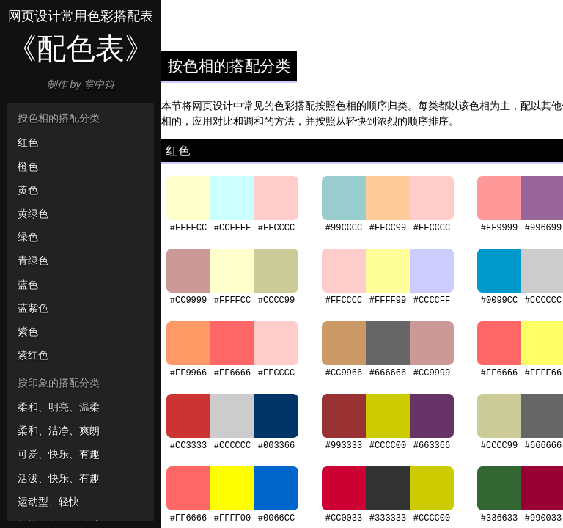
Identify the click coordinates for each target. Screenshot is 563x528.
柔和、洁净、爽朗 (59, 430)
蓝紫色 (33, 308)
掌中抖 (99, 84)
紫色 (28, 331)
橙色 (28, 166)
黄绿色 (33, 213)
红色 (28, 142)
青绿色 (33, 260)
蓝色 (28, 284)
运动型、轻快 (48, 501)
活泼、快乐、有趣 (59, 478)
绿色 (28, 237)
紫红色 (33, 355)
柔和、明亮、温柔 (59, 407)
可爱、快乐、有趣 (59, 454)
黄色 (28, 190)
